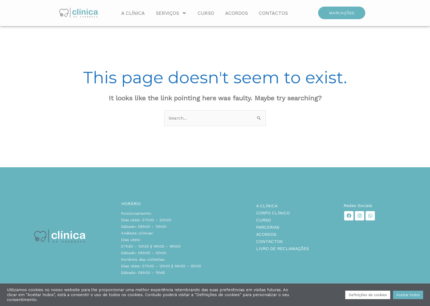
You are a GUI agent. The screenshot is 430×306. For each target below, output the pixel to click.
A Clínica (133, 13)
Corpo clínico (273, 213)
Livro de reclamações (283, 248)
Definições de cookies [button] (368, 295)
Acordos (236, 13)
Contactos (273, 13)
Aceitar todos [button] (408, 295)
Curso (206, 13)
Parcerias (268, 227)
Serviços (171, 13)
